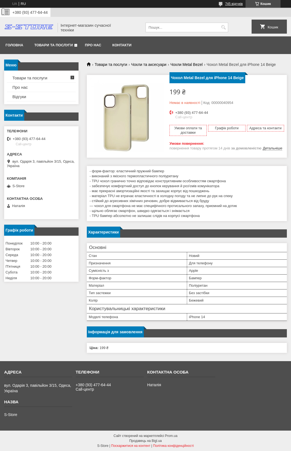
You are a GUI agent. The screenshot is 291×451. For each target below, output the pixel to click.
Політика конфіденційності (173, 446)
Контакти (122, 45)
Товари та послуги (53, 45)
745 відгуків (234, 4)
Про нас (93, 45)
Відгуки (19, 96)
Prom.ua (171, 436)
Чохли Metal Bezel (186, 64)
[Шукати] (223, 27)
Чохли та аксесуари (148, 64)
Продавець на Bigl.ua (145, 441)
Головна (14, 45)
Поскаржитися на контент (130, 446)
